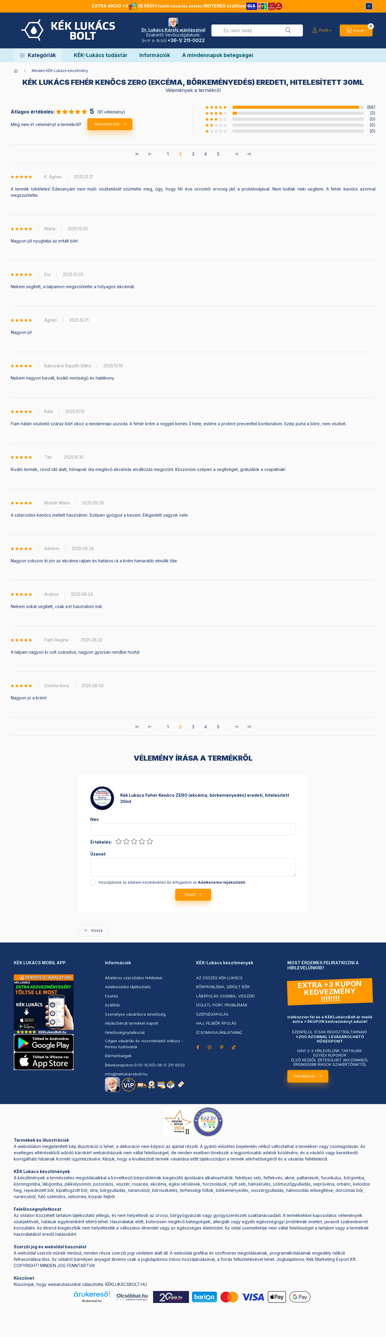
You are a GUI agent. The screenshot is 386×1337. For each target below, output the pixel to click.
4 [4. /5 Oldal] (205, 153)
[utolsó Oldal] (249, 154)
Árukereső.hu (91, 1301)
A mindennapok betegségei (217, 55)
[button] (38, 55)
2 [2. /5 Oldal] (180, 153)
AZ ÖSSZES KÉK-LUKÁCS (219, 977)
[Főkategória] (16, 70)
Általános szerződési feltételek (133, 977)
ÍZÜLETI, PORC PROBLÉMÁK (221, 1005)
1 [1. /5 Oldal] (168, 153)
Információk (154, 55)
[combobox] (257, 30)
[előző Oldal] (150, 154)
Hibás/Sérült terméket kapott (131, 1023)
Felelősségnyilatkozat (125, 1032)
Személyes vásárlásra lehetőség (135, 1014)
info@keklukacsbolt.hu (126, 1074)
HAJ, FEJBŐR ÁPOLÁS (216, 1023)
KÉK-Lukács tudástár (100, 55)
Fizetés (111, 996)
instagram (210, 1047)
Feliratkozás (305, 1076)
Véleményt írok (107, 124)
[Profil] (321, 30)
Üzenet (98, 854)
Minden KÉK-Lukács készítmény (60, 70)
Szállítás (112, 1005)
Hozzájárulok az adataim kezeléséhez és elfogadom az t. (172, 882)
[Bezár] (369, 6)
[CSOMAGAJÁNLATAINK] (219, 1032)
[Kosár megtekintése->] (355, 30)
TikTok (234, 1047)
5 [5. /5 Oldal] (218, 153)
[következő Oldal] (236, 154)
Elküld (190, 894)
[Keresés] (288, 30)
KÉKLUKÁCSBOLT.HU (126, 1284)
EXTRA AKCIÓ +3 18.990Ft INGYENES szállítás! (187, 5)
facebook (198, 1047)
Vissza (97, 930)
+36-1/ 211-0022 (170, 1065)
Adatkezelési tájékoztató (128, 986)
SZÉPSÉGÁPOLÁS (212, 1014)
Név (94, 819)
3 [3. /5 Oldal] (193, 153)
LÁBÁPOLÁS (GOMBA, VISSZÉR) (225, 996)
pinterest (222, 1047)
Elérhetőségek (118, 1055)
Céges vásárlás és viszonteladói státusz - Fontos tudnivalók (144, 1043)
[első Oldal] (138, 154)
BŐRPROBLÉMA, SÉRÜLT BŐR (223, 986)
